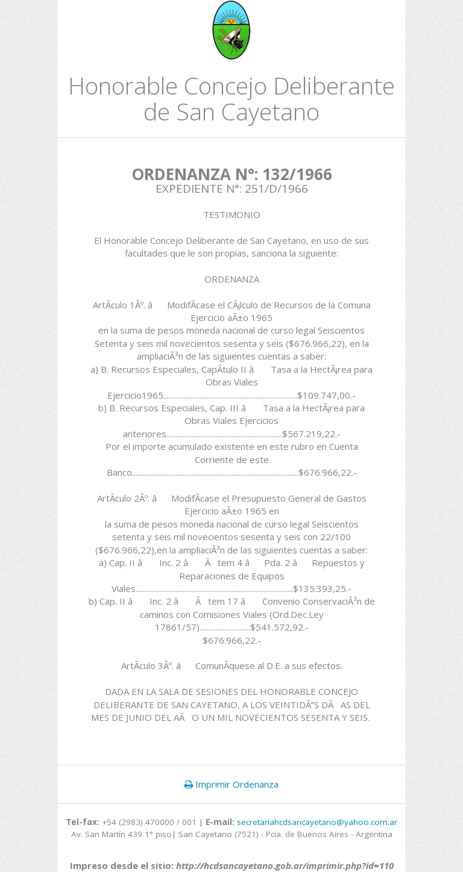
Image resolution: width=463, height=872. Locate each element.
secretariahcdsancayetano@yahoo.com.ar (317, 822)
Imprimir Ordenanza (231, 784)
